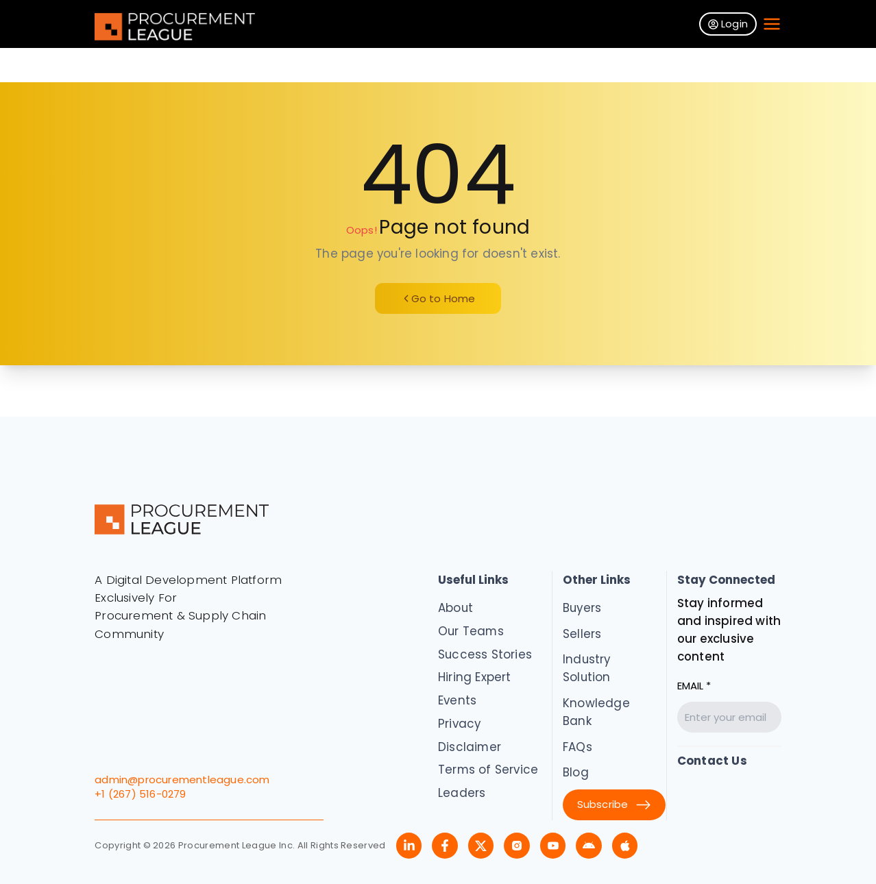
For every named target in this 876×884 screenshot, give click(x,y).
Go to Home (438, 298)
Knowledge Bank (596, 712)
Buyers (582, 608)
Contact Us (712, 760)
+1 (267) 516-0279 (140, 794)
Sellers (582, 634)
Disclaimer (469, 747)
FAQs (577, 747)
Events (457, 700)
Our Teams (471, 631)
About (455, 608)
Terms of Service (488, 769)
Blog (576, 772)
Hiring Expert (474, 677)
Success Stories (485, 654)
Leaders (461, 793)
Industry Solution (587, 668)
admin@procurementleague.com (182, 779)
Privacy (459, 723)
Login (728, 23)
